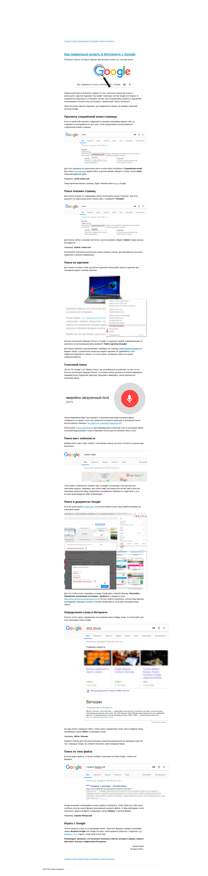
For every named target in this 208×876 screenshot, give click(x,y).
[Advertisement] (80, 19)
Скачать (103, 41)
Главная (67, 41)
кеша (117, 183)
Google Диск (88, 507)
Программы (94, 41)
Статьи (74, 41)
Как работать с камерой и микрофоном (104, 423)
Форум (80, 41)
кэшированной (79, 171)
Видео (86, 41)
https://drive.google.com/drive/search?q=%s (82, 599)
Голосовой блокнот (84, 428)
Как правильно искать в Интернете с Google (99, 54)
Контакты (110, 41)
